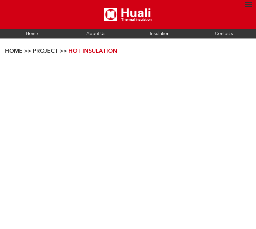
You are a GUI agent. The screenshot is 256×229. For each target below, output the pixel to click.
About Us (96, 33)
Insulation (160, 33)
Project (45, 51)
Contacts (224, 33)
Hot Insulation (93, 51)
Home (32, 33)
